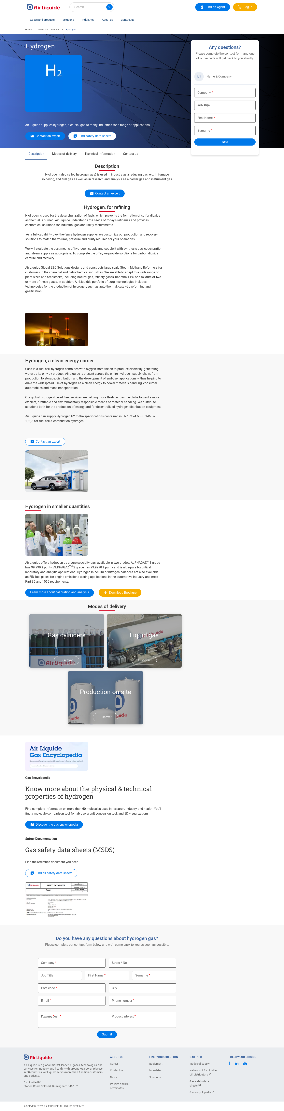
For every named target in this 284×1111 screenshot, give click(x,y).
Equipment (156, 1063)
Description (36, 154)
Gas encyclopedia (202, 1092)
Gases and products (42, 19)
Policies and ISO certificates (120, 1086)
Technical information (100, 154)
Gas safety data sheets (199, 1083)
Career (114, 1063)
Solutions (68, 19)
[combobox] (91, 7)
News (113, 1077)
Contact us (127, 19)
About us (107, 19)
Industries (88, 19)
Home (28, 29)
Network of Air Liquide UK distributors (203, 1072)
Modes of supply (200, 1063)
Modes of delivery (64, 154)
